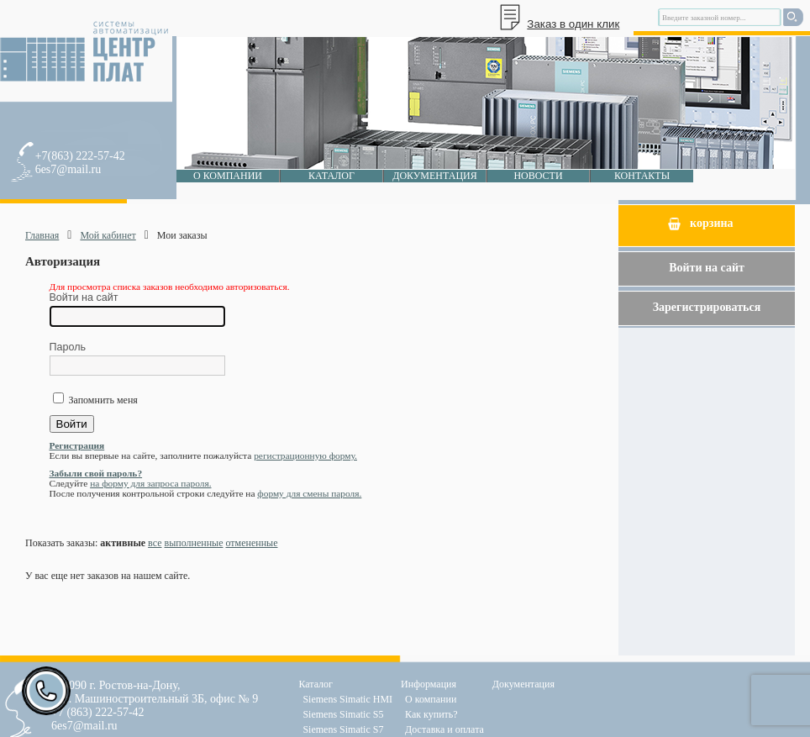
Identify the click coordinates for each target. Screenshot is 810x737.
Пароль (68, 347)
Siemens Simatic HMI (347, 699)
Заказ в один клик (573, 24)
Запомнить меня (102, 400)
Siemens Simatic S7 (342, 729)
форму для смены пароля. (309, 493)
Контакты (642, 176)
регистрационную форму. (305, 455)
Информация (428, 684)
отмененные (251, 543)
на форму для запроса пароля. (150, 483)
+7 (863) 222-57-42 (98, 712)
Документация (434, 176)
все (154, 543)
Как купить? (431, 714)
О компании (227, 176)
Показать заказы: (61, 543)
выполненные (194, 543)
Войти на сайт (84, 297)
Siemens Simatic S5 (342, 714)
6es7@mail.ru (68, 169)
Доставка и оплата (444, 729)
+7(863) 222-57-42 (80, 156)
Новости (537, 176)
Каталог (331, 176)
